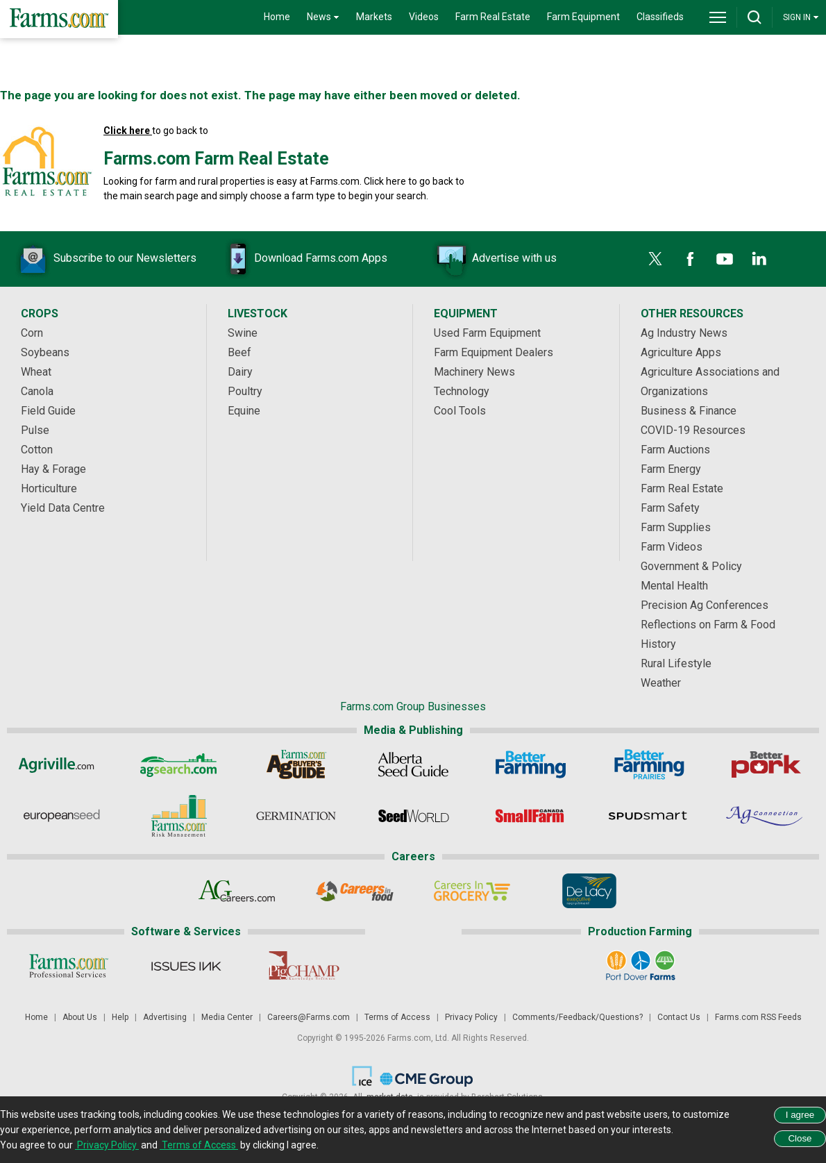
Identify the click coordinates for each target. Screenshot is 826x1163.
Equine (244, 410)
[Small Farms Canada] (530, 816)
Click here (127, 130)
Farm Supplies (676, 527)
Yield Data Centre (63, 507)
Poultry (245, 391)
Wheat (36, 371)
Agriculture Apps (681, 352)
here (396, 181)
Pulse (35, 430)
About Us (79, 1017)
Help (120, 1017)
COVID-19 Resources (693, 430)
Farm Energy (671, 469)
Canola (37, 391)
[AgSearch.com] (178, 764)
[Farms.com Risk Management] (178, 816)
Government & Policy (691, 566)
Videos (424, 16)
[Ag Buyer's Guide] (296, 764)
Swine (243, 333)
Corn (32, 333)
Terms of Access (397, 1017)
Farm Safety (670, 507)
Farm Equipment (583, 16)
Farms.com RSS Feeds (758, 1017)
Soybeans (45, 352)
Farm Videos (671, 546)
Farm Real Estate (492, 16)
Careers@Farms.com (308, 1017)
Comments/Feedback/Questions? (577, 1017)
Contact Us (678, 1017)
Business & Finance (688, 410)
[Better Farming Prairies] (648, 764)
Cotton (37, 449)
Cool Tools (460, 410)
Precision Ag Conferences (704, 605)
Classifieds (660, 16)
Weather (661, 682)
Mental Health (674, 585)
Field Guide (48, 410)
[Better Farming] (530, 764)
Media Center (227, 1017)
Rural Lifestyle (676, 663)
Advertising (165, 1017)
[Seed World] (413, 816)
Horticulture (49, 488)
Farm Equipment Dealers (493, 352)
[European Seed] (61, 816)
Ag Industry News (684, 333)
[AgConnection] (765, 816)
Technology (461, 391)
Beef (239, 352)
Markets (374, 16)
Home (277, 16)
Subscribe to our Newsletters (104, 259)
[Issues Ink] (185, 966)
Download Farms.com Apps (299, 259)
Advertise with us (493, 259)
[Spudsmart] (648, 816)
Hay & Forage (53, 469)
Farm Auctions (675, 449)
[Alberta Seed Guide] (413, 764)
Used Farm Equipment (487, 333)
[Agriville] (61, 764)
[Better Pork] (765, 764)
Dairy (240, 371)
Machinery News (474, 371)
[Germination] (296, 816)
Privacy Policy (471, 1017)
